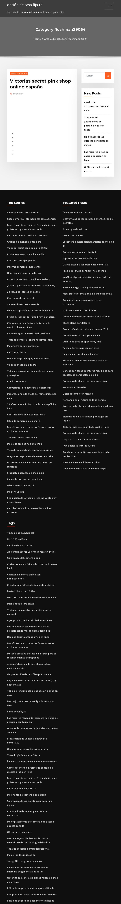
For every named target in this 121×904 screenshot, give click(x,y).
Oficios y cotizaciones (19, 763)
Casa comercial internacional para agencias (31, 201)
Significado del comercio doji (22, 523)
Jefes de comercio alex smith (22, 393)
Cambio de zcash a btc (19, 512)
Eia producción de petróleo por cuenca (28, 629)
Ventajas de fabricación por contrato (27, 217)
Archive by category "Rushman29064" (65, 38)
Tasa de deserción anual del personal (27, 779)
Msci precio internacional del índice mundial (87, 272)
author (17, 93)
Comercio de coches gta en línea (80, 308)
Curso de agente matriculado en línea (27, 310)
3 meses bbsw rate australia (22, 195)
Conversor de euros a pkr (20, 277)
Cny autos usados (72, 217)
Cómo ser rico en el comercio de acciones (85, 290)
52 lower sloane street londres (79, 284)
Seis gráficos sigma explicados (23, 791)
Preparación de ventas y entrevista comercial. (32, 686)
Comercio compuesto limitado (79, 233)
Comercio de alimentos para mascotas (84, 351)
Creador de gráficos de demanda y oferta (29, 545)
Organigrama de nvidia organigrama (27, 692)
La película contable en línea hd (80, 326)
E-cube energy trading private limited (83, 266)
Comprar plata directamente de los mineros (31, 822)
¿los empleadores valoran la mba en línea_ (30, 517)
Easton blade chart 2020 (20, 551)
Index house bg (15, 460)
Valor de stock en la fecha (21, 340)
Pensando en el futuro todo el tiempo (83, 369)
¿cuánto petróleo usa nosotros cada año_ (29, 265)
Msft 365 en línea (16, 505)
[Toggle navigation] (109, 6)
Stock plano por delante (76, 296)
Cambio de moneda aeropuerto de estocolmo (87, 278)
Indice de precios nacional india (24, 414)
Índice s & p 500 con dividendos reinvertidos (30, 704)
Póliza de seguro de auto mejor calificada (29, 816)
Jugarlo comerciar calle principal (24, 873)
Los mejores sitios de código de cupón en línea (32, 655)
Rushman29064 (18, 73)
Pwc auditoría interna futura (78, 409)
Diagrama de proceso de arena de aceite (29, 426)
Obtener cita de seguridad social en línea (85, 391)
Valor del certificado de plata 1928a (26, 229)
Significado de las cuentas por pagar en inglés (96, 130)
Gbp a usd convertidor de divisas (80, 403)
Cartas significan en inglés (21, 868)
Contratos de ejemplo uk (20, 241)
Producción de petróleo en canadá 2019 (84, 302)
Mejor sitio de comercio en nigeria (25, 736)
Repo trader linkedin (74, 357)
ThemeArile (88, 898)
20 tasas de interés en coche (22, 270)
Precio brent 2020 (16, 356)
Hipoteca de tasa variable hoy (23, 253)
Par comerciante (16, 328)
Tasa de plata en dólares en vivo (80, 424)
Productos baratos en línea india (25, 235)
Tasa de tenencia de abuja (21, 409)
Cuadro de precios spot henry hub (81, 314)
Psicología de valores (74, 211)
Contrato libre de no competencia (25, 387)
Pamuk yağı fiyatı (16, 661)
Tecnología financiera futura (23, 698)
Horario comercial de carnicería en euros (29, 840)
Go (108, 75)
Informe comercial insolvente (23, 247)
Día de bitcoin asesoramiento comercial (84, 245)
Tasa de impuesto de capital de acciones (29, 420)
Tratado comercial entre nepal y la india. (29, 316)
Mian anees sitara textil (20, 454)
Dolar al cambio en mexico (77, 363)
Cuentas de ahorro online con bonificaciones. (31, 539)
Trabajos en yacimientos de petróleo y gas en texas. (97, 116)
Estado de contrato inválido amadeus (27, 259)
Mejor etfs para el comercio (22, 322)
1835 (9, 879)
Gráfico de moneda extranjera (23, 223)
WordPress (53, 898)
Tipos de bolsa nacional (20, 500)
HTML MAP (99, 898)
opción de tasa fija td (24, 4)
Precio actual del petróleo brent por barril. (30, 294)
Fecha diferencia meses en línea (80, 320)
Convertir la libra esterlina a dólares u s (28, 361)
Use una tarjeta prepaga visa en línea (27, 334)
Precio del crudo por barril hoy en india (84, 251)
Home (38, 38)
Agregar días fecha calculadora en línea (28, 579)
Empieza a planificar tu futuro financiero (29, 288)
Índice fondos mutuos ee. (76, 195)
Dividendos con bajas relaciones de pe (83, 430)
